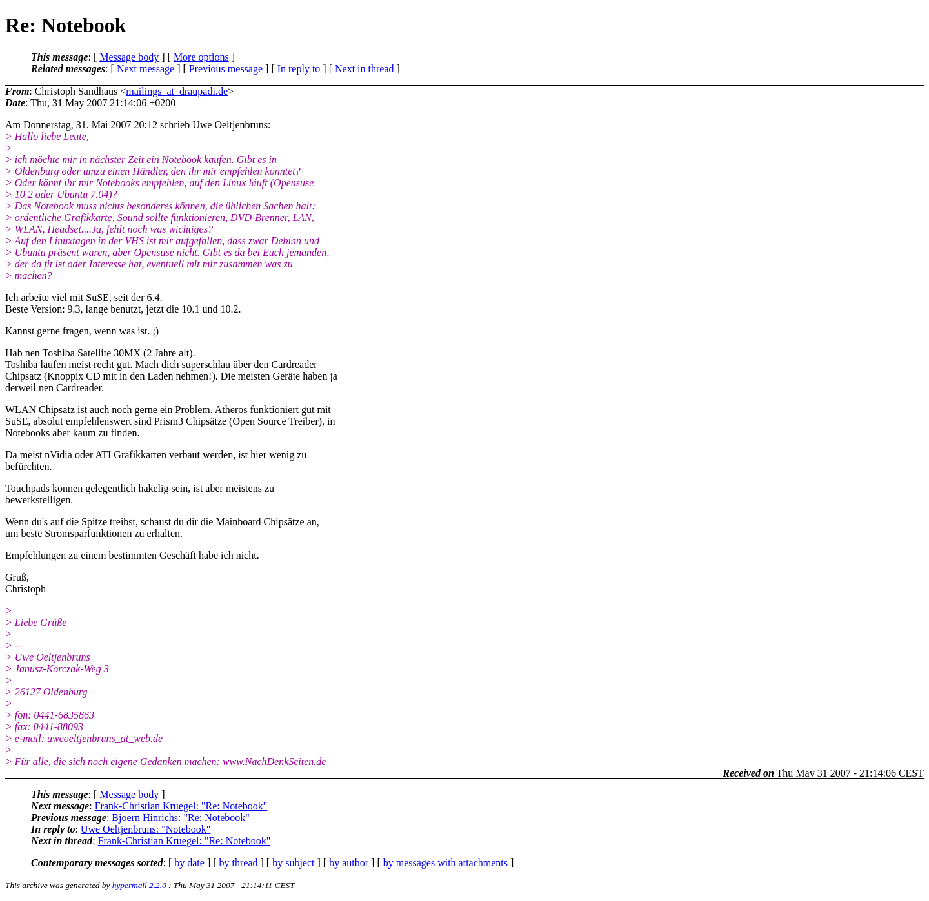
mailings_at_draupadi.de (177, 91)
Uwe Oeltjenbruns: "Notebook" (145, 829)
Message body (129, 57)
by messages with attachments (445, 862)
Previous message (226, 68)
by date (189, 862)
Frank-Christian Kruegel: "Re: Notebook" (181, 805)
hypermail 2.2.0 (139, 885)
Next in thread (364, 68)
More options (201, 57)
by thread (238, 862)
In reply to (299, 68)
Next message (145, 68)
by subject (293, 862)
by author (348, 862)
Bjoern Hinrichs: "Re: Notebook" (180, 817)
